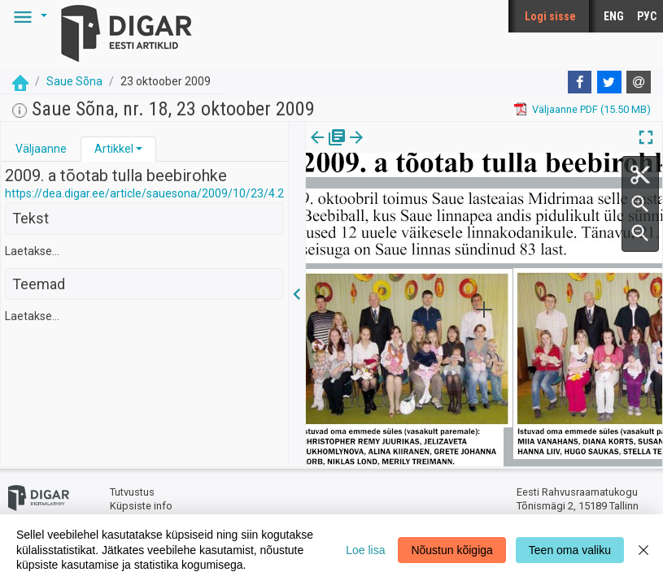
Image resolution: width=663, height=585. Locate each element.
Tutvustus (132, 492)
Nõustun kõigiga (451, 550)
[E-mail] (638, 82)
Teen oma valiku (570, 550)
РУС (646, 16)
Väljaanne (41, 148)
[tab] (41, 149)
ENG (614, 16)
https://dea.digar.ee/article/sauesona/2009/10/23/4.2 (144, 193)
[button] (27, 16)
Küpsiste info (141, 506)
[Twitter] (609, 82)
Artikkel (113, 148)
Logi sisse (550, 16)
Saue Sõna (74, 81)
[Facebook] (580, 82)
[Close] (643, 549)
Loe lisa (365, 550)
